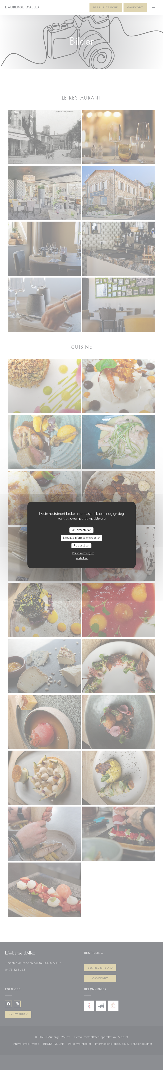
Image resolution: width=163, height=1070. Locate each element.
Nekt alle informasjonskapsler (81, 538)
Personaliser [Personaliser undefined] (81, 545)
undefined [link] (82, 558)
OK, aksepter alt (81, 530)
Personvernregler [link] (83, 553)
